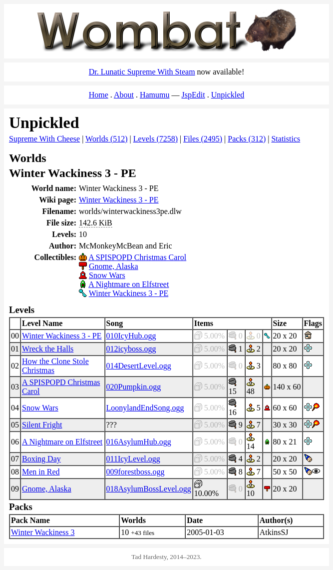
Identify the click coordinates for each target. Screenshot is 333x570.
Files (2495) (202, 138)
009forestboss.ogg (135, 472)
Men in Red (41, 472)
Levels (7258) (155, 138)
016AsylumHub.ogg (138, 442)
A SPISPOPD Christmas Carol (137, 257)
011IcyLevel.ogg (133, 458)
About (124, 94)
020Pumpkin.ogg (133, 386)
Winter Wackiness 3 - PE (119, 200)
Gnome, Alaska (113, 266)
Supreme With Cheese (44, 138)
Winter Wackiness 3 (43, 532)
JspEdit (193, 94)
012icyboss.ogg (131, 348)
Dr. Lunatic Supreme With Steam (142, 72)
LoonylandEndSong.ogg (145, 408)
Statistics (285, 138)
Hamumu (155, 94)
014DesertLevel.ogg (138, 366)
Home (98, 94)
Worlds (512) (106, 138)
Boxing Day (41, 458)
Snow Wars (107, 275)
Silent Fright (42, 424)
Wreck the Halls (47, 348)
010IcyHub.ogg (131, 336)
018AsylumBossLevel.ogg (148, 488)
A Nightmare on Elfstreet (128, 284)
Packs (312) (247, 138)
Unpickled (228, 94)
